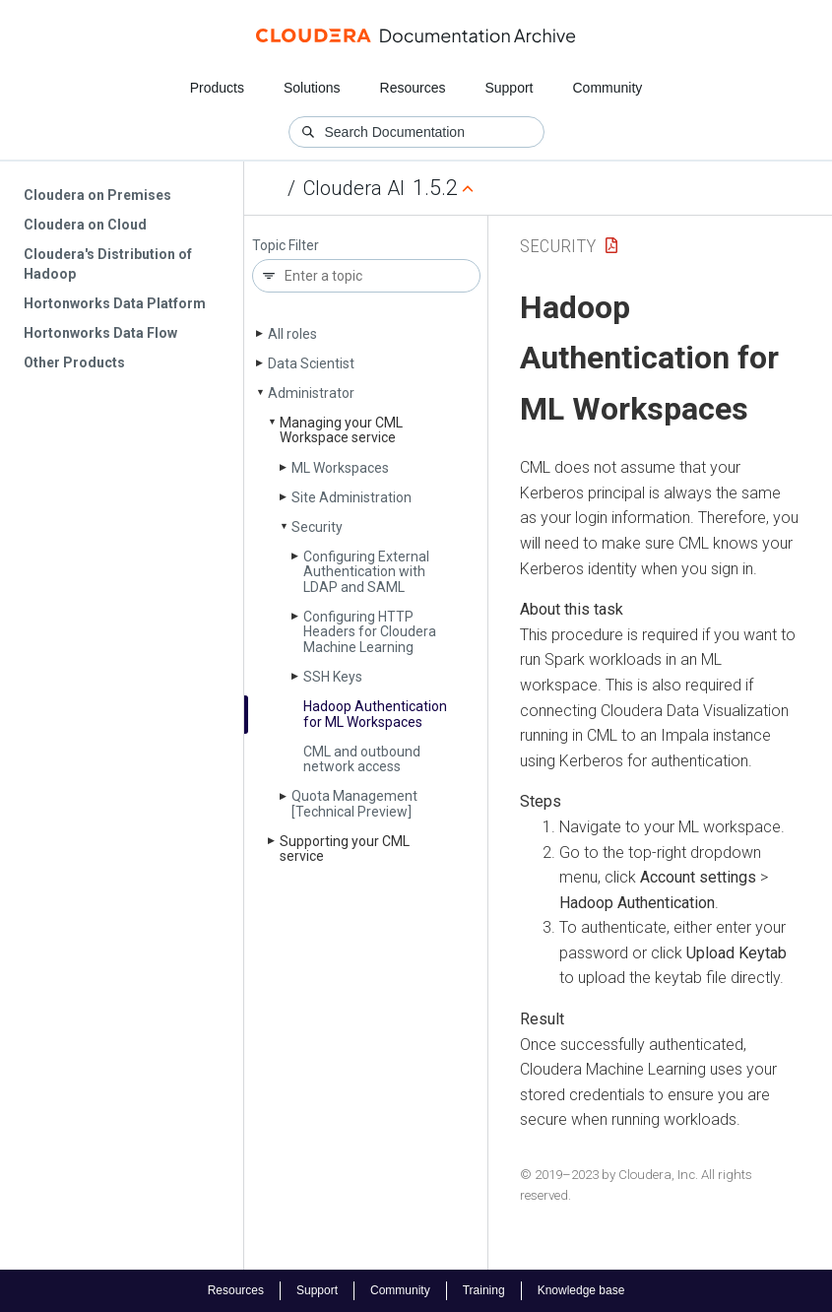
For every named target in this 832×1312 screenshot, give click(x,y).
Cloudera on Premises (97, 195)
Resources (413, 88)
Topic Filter (285, 245)
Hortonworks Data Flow (100, 333)
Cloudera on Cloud (85, 224)
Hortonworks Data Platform (115, 303)
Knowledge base (581, 1290)
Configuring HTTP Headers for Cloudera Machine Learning (369, 632)
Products (217, 88)
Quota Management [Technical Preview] (354, 803)
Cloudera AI (354, 188)
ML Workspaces (340, 468)
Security (317, 527)
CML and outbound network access (361, 759)
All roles (292, 334)
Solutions (312, 88)
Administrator (311, 393)
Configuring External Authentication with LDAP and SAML (366, 572)
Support (508, 88)
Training (484, 1290)
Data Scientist (311, 363)
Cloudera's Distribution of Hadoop (108, 264)
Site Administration (351, 497)
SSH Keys (332, 677)
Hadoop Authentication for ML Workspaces (375, 713)
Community (608, 88)
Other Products (74, 362)
